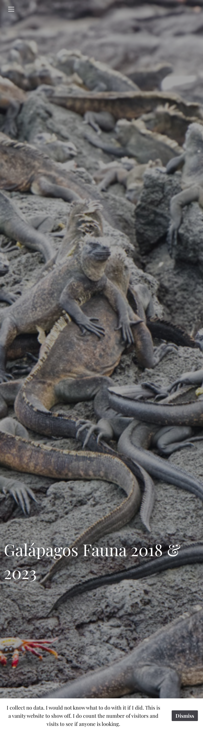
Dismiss (184, 715)
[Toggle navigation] (11, 9)
